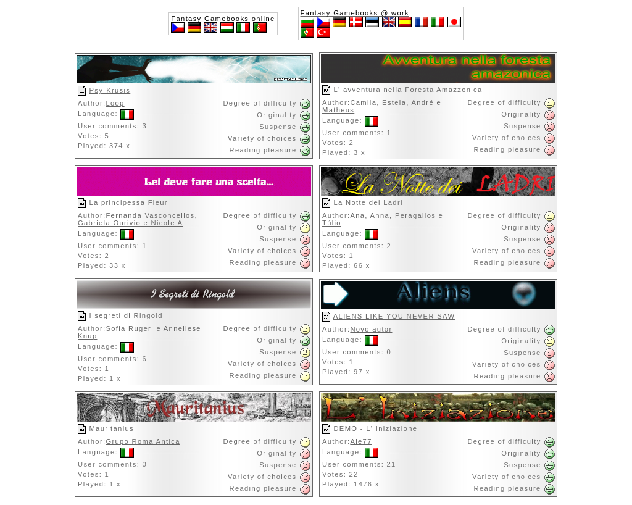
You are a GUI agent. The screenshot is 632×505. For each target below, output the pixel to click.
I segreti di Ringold (125, 315)
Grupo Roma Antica (143, 441)
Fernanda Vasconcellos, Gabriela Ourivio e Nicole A (138, 219)
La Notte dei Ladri (367, 202)
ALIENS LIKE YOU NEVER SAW (394, 316)
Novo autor (371, 329)
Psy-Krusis (109, 90)
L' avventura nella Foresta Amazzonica (407, 89)
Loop (115, 103)
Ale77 (361, 441)
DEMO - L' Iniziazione (375, 428)
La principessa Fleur (128, 202)
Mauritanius (111, 428)
